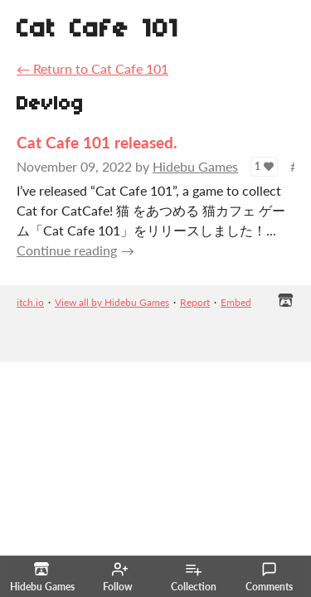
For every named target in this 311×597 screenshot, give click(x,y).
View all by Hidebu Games (112, 302)
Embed (236, 302)
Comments (269, 577)
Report (195, 302)
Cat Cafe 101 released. (97, 142)
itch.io (30, 302)
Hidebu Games (195, 166)
